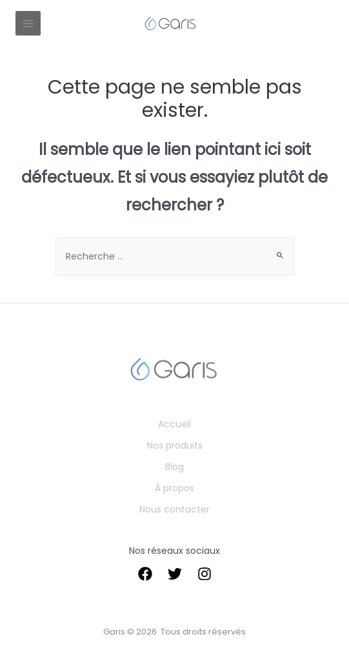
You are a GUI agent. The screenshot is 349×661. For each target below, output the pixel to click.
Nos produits (175, 445)
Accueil (174, 424)
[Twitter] (175, 574)
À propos (174, 488)
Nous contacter (174, 509)
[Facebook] (145, 574)
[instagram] (204, 574)
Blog (174, 466)
